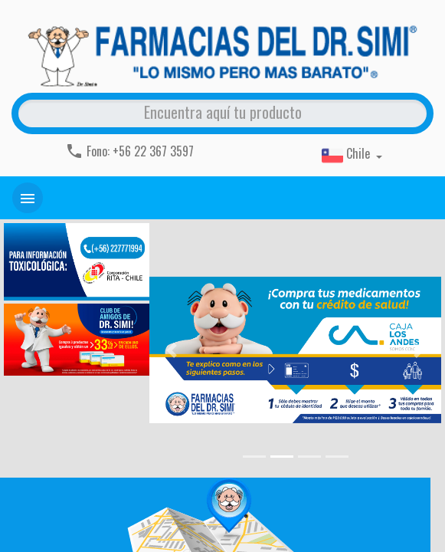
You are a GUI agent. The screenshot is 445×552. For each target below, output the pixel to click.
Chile (347, 155)
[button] (171, 350)
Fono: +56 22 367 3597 (129, 151)
